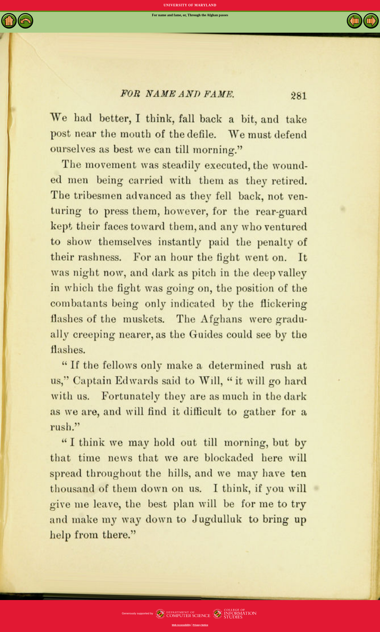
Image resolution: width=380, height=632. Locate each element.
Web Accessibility (181, 625)
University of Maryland (190, 5)
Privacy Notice (200, 625)
